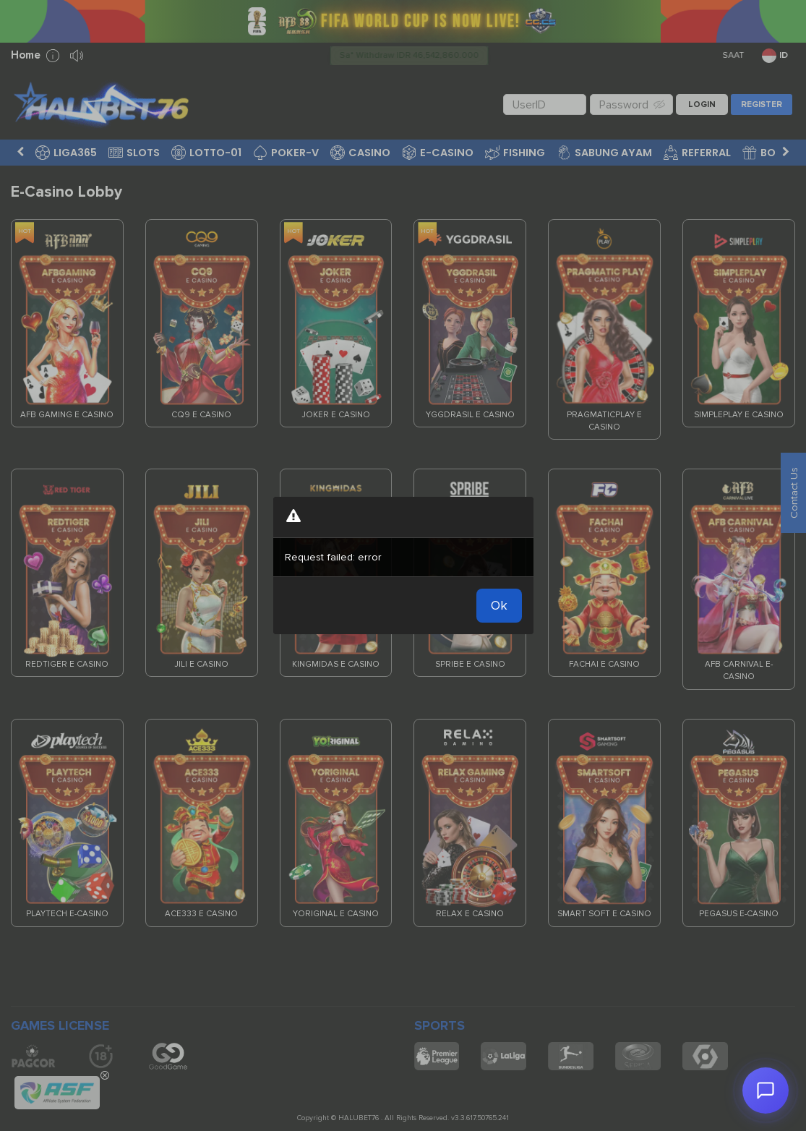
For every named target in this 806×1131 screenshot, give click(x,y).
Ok (499, 605)
